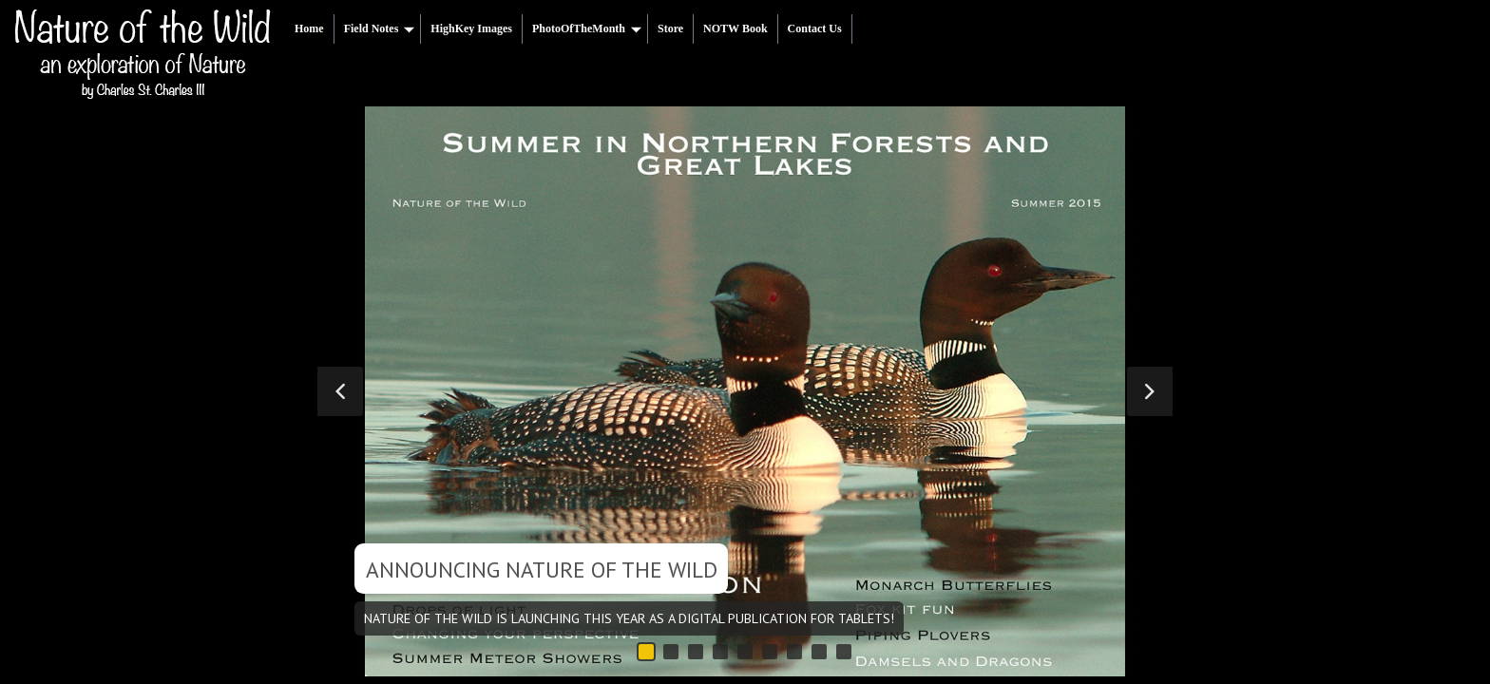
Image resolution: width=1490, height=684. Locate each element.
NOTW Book (735, 28)
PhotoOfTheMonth (586, 28)
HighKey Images (471, 28)
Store (670, 28)
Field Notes (379, 28)
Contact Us (815, 28)
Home (309, 28)
